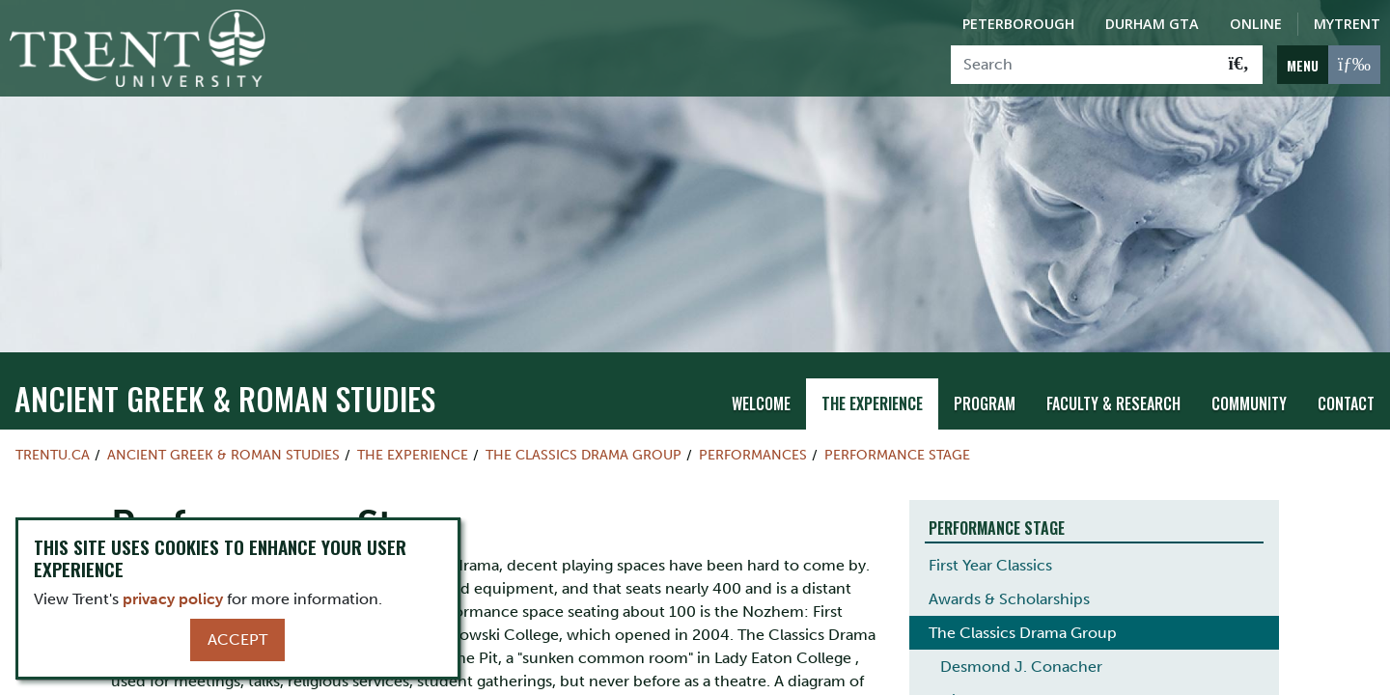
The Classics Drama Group (583, 422)
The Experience (872, 371)
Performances (753, 422)
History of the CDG (1008, 668)
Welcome (761, 371)
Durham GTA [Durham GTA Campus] (1152, 23)
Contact (1346, 371)
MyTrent (1347, 23)
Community (1249, 371)
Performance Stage (897, 422)
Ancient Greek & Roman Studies (224, 365)
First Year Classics (990, 533)
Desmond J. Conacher (1021, 635)
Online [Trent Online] (1256, 23)
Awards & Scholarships (1009, 567)
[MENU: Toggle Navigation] (1328, 64)
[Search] (1083, 64)
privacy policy (173, 599)
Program (984, 371)
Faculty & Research (1113, 371)
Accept (237, 639)
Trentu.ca (52, 422)
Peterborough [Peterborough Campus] (1018, 23)
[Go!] (1239, 64)
